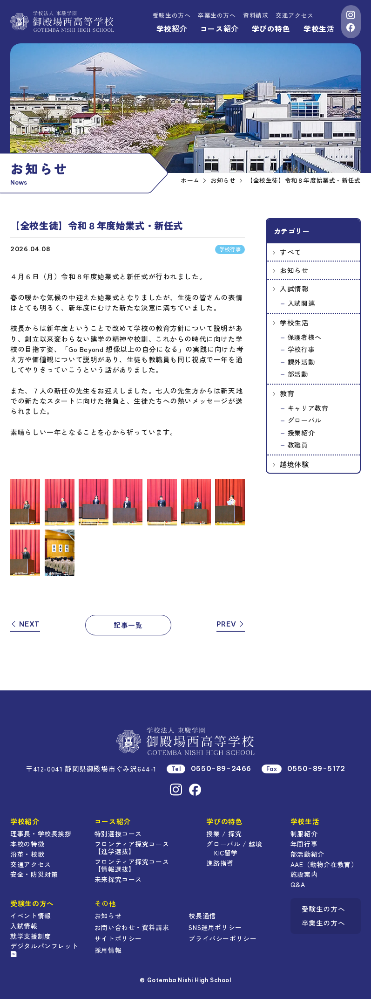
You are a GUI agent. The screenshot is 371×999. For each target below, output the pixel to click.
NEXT (25, 624)
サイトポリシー (118, 938)
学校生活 (319, 28)
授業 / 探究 (224, 833)
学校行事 (301, 349)
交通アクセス (295, 15)
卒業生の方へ (217, 15)
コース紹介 (219, 28)
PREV (230, 624)
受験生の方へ (172, 15)
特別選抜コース (118, 833)
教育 (287, 393)
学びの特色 (271, 28)
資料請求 (255, 15)
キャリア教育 (308, 408)
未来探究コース (118, 879)
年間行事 (303, 843)
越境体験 (294, 464)
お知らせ (294, 270)
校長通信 (202, 915)
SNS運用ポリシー (215, 927)
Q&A (297, 884)
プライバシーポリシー (222, 938)
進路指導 (219, 863)
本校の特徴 (27, 843)
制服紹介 (303, 833)
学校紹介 (171, 28)
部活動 (298, 374)
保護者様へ (305, 337)
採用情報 (107, 950)
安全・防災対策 (34, 874)
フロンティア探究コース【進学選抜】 (131, 847)
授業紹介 (301, 432)
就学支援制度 (30, 936)
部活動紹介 (307, 854)
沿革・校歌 (27, 854)
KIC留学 (226, 852)
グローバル (305, 420)
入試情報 (294, 288)
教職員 (298, 444)
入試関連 (301, 303)
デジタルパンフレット (44, 949)
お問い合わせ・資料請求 (131, 927)
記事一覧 (128, 625)
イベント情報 (30, 915)
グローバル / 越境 (234, 843)
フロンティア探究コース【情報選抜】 (131, 865)
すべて (291, 252)
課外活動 (301, 361)
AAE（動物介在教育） (324, 864)
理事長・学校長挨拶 (40, 833)
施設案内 (303, 874)
